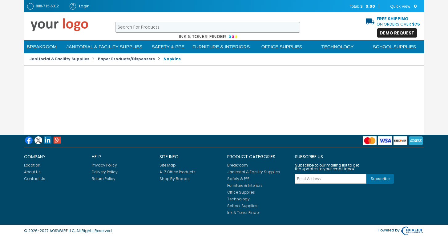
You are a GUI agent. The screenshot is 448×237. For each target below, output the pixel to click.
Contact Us (34, 178)
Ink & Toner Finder (243, 212)
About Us (32, 172)
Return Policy (103, 178)
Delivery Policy (105, 172)
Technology (337, 46)
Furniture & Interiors (221, 46)
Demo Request (397, 33)
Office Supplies (281, 46)
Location (32, 165)
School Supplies (394, 46)
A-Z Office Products (177, 172)
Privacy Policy (104, 165)
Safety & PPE (168, 46)
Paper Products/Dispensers (126, 59)
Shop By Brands (174, 178)
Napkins (172, 59)
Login (80, 6)
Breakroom (42, 46)
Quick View (399, 6)
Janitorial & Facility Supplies (104, 46)
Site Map (167, 165)
